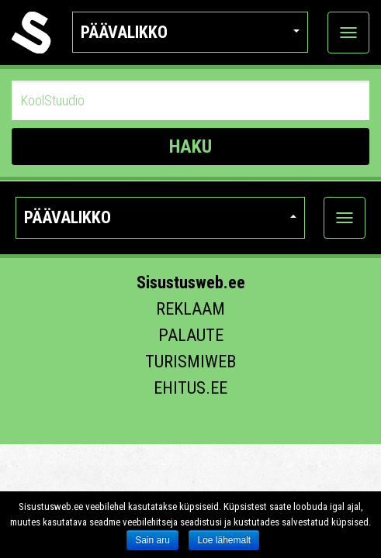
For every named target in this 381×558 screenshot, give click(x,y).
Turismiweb (190, 361)
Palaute (190, 335)
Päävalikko (190, 32)
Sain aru (152, 540)
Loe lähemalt (224, 540)
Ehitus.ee (190, 388)
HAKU (190, 146)
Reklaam (190, 309)
